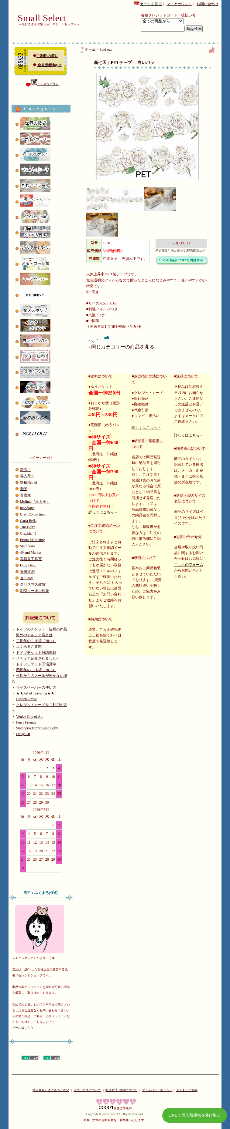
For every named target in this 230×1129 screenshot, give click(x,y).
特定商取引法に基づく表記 (51, 1090)
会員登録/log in (49, 65)
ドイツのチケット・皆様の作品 (41, 629)
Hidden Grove (26, 699)
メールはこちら (22, 1027)
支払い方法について (87, 1090)
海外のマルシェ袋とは (34, 635)
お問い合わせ (207, 4)
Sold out (105, 49)
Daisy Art (23, 734)
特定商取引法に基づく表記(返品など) (181, 250)
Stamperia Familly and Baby (37, 728)
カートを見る (147, 3)
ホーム (90, 49)
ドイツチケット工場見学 (36, 664)
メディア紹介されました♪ (37, 658)
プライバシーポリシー (157, 1090)
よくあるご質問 (29, 646)
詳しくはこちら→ (103, 512)
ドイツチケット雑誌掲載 (36, 652)
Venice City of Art (29, 716)
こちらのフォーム (188, 565)
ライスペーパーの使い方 (36, 687)
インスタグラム (45, 84)
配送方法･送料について (121, 1090)
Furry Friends (26, 722)
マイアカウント (179, 4)
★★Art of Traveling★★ (35, 693)
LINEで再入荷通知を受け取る (194, 1115)
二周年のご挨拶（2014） (36, 641)
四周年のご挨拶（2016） (36, 670)
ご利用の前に (47, 56)
